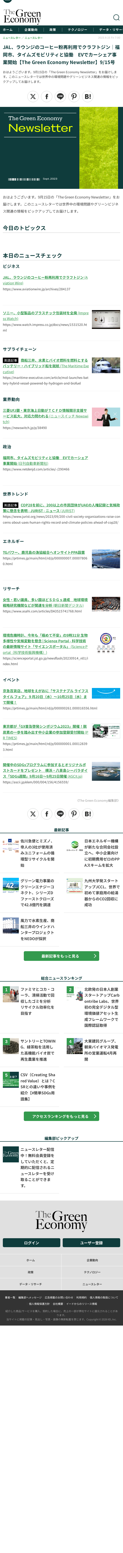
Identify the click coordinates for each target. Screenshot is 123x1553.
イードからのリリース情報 (81, 1304)
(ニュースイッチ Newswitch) (45, 416)
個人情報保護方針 (39, 1304)
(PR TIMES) (45, 732)
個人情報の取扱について (104, 1297)
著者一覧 (10, 1297)
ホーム (8, 30)
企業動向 (31, 30)
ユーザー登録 (91, 1243)
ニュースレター (92, 1284)
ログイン (31, 1243)
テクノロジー (77, 30)
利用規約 (81, 1297)
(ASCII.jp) (45, 770)
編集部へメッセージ (30, 1297)
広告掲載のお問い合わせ (59, 1297)
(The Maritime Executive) (46, 366)
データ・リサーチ (30, 1284)
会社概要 (58, 1304)
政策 (52, 30)
